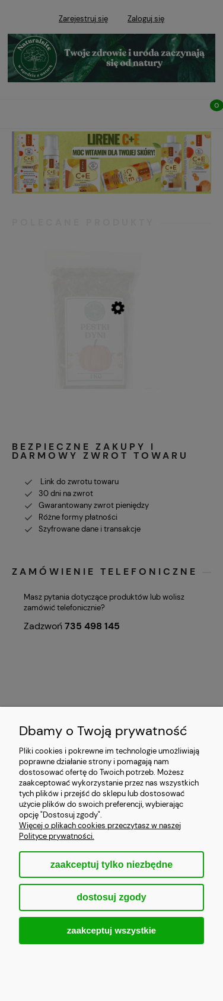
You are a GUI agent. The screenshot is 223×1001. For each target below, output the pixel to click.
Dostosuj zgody (111, 897)
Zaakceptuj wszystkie (111, 930)
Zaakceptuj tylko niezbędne (111, 865)
